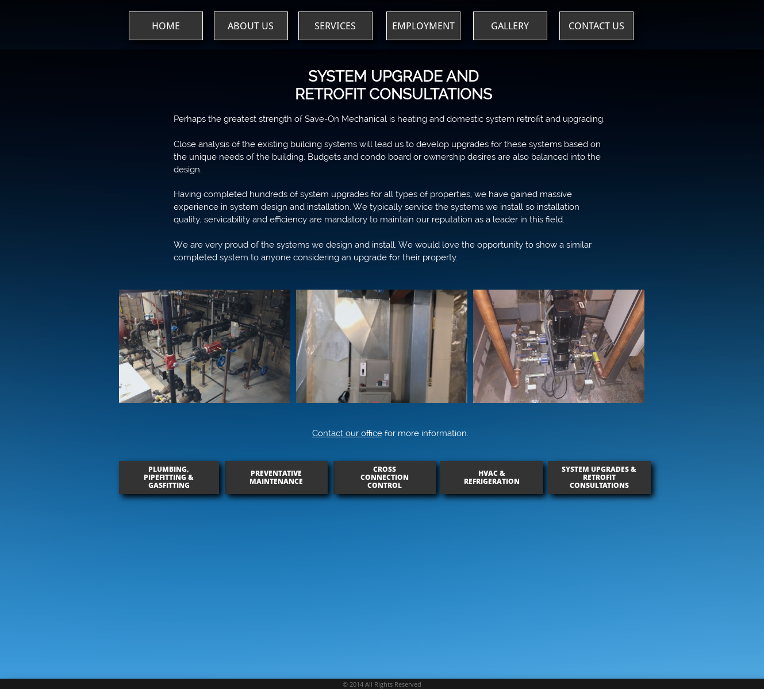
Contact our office (347, 433)
